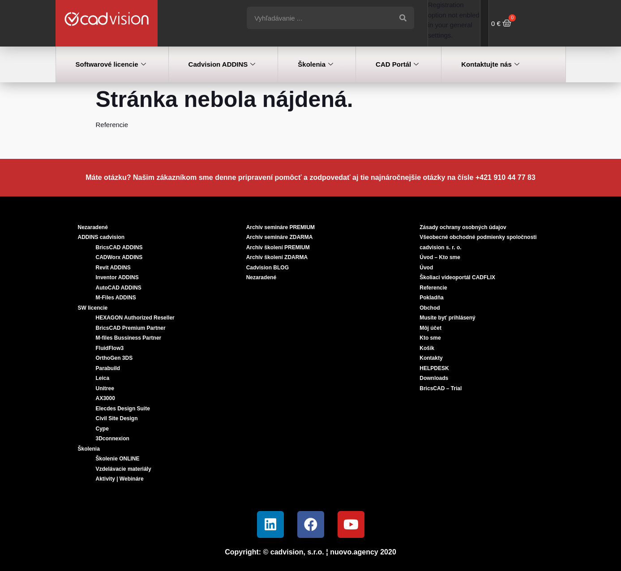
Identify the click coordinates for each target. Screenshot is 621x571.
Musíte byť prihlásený (447, 318)
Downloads (434, 378)
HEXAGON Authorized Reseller (135, 318)
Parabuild (108, 368)
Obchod (430, 308)
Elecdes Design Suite (123, 408)
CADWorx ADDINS (119, 257)
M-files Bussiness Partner (129, 338)
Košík (427, 348)
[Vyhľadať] (403, 18)
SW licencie (93, 308)
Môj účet (430, 328)
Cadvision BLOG (267, 267)
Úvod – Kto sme (440, 257)
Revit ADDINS (113, 267)
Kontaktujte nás (490, 65)
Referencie (433, 288)
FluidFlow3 (110, 348)
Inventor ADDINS (117, 277)
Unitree (105, 388)
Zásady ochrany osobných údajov (463, 227)
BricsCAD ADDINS (119, 247)
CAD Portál (397, 65)
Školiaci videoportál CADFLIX (457, 277)
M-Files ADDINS (116, 297)
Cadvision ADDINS (222, 65)
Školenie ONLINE (118, 459)
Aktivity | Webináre (120, 479)
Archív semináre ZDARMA (279, 237)
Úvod (426, 267)
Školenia (315, 65)
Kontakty (431, 358)
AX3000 (105, 398)
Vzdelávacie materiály (123, 469)
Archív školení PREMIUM (278, 247)
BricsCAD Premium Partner (131, 328)
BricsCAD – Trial (441, 388)
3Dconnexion (112, 438)
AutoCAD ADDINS (118, 288)
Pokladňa (431, 297)
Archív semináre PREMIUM (280, 227)
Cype (102, 429)
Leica (103, 378)
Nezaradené (93, 227)
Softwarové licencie (111, 65)
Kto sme (430, 338)
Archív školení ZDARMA (277, 257)
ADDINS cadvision (101, 237)
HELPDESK (434, 368)
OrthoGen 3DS (114, 358)
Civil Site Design (117, 418)
